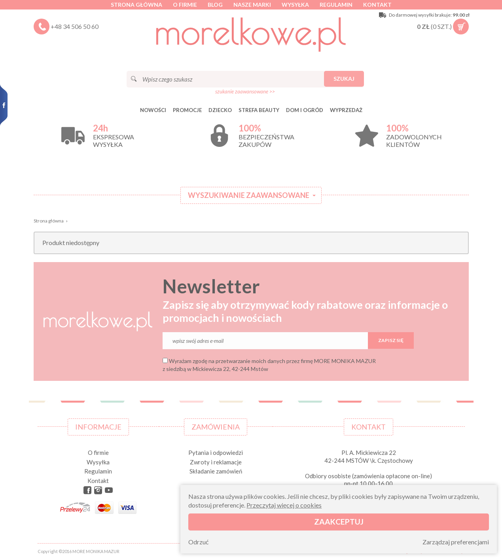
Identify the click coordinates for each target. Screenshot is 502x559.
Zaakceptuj (339, 521)
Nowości (153, 110)
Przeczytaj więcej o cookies (284, 505)
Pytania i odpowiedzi (215, 452)
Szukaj (343, 78)
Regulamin (336, 4)
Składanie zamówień (215, 471)
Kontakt (377, 4)
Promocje (187, 110)
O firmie (185, 4)
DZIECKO (220, 110)
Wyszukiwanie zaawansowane (248, 195)
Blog (215, 4)
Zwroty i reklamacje (216, 462)
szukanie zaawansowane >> (245, 91)
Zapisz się (390, 340)
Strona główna (136, 4)
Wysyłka (295, 4)
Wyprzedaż (346, 110)
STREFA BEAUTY (259, 110)
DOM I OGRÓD (304, 110)
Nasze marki (252, 4)
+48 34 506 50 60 (75, 26)
